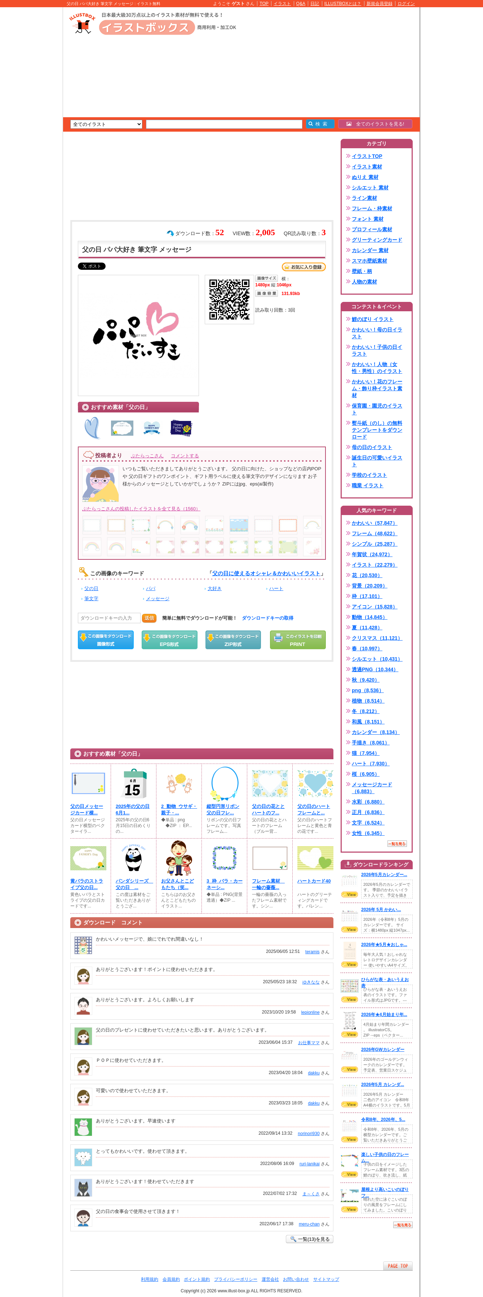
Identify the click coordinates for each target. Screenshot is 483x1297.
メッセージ (157, 598)
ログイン (406, 3)
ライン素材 (364, 198)
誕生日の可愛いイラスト (377, 461)
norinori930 (308, 1133)
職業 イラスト (368, 485)
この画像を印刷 (298, 639)
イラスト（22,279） (375, 565)
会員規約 (171, 1279)
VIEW (349, 894)
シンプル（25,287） (375, 544)
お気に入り (304, 267)
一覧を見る (397, 843)
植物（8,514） (368, 701)
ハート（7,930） (371, 763)
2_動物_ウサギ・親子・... (179, 809)
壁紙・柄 (362, 271)
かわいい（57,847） (375, 523)
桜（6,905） (366, 774)
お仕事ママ (309, 1042)
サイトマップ (326, 1279)
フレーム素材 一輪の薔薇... (268, 884)
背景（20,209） (369, 586)
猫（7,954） (366, 753)
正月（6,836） (368, 812)
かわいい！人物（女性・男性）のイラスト (377, 367)
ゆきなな (311, 982)
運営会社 (270, 1279)
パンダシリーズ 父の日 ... (134, 884)
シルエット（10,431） (377, 659)
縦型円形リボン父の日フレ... (223, 809)
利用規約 (149, 1279)
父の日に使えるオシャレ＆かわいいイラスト (266, 573)
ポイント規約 (197, 1279)
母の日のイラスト (372, 447)
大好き (215, 588)
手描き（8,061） (371, 743)
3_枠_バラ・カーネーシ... (225, 884)
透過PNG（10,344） (375, 669)
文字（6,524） (368, 823)
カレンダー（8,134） (376, 732)
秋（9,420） (366, 680)
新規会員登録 (380, 3)
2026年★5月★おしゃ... (384, 944)
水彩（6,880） (368, 802)
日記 (314, 3)
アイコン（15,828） (375, 607)
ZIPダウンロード (233, 639)
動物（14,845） (369, 617)
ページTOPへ (398, 1265)
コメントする (185, 455)
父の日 (91, 588)
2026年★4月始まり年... (384, 1014)
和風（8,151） (368, 722)
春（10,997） (367, 648)
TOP (264, 3)
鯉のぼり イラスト (373, 319)
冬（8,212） (366, 711)
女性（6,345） (368, 833)
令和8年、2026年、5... (383, 1119)
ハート (276, 588)
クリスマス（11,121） (377, 638)
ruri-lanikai (310, 1163)
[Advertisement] (29, 119)
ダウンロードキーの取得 (267, 618)
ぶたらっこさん (147, 455)
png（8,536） (368, 690)
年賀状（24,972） (372, 554)
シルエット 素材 (370, 187)
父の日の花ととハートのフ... (268, 809)
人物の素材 (364, 282)
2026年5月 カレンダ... (382, 1084)
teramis (312, 951)
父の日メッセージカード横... (86, 809)
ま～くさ (311, 1193)
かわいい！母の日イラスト (377, 333)
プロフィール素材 (372, 229)
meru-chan (309, 1224)
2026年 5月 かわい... (381, 909)
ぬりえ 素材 (365, 177)
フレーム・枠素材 (372, 208)
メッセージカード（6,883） (372, 788)
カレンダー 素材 (370, 250)
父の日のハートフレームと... (313, 809)
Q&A (301, 3)
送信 (149, 618)
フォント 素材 (368, 219)
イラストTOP (367, 156)
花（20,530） (367, 575)
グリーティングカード (377, 240)
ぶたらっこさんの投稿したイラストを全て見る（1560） (141, 508)
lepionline (310, 1012)
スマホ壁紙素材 (369, 261)
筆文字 (91, 598)
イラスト (282, 3)
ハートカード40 (314, 881)
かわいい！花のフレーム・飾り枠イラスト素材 (377, 388)
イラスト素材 (367, 167)
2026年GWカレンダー (382, 1049)
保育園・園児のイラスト (377, 409)
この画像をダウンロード (106, 639)
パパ (150, 588)
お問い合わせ (296, 1279)
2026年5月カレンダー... (384, 874)
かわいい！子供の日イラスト (377, 350)
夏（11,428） (367, 627)
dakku (313, 1073)
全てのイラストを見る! (375, 124)
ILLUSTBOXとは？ (342, 3)
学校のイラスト (369, 475)
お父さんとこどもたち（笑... (177, 884)
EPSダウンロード (170, 639)
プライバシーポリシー (235, 1279)
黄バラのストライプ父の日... (86, 884)
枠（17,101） (367, 596)
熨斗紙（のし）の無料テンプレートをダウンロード (377, 430)
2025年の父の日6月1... (133, 809)
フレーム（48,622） (375, 533)
